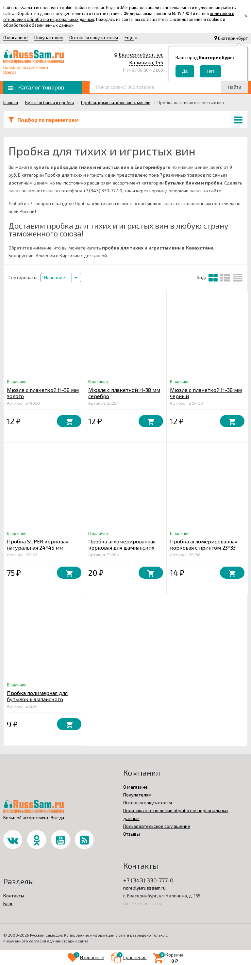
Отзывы (131, 834)
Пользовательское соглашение (156, 826)
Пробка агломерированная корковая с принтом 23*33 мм (203, 547)
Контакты (13, 895)
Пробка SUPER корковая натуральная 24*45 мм (37, 544)
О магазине (15, 37)
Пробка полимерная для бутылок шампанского (37, 696)
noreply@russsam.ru (144, 888)
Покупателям (48, 37)
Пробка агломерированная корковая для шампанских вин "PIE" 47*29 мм (122, 547)
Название (56, 277)
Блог (8, 903)
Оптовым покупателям (93, 37)
